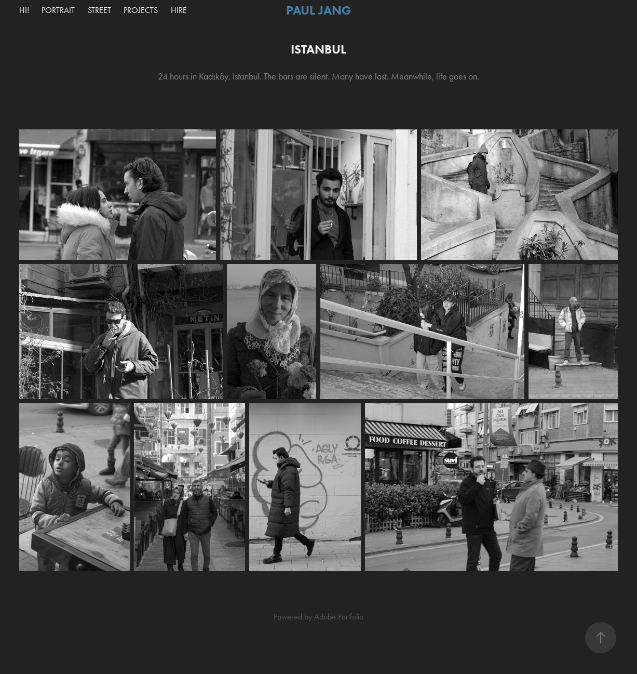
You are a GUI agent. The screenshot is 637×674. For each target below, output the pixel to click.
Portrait (58, 10)
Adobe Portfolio (338, 617)
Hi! (24, 10)
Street (99, 10)
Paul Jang (318, 10)
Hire (179, 10)
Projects (141, 10)
